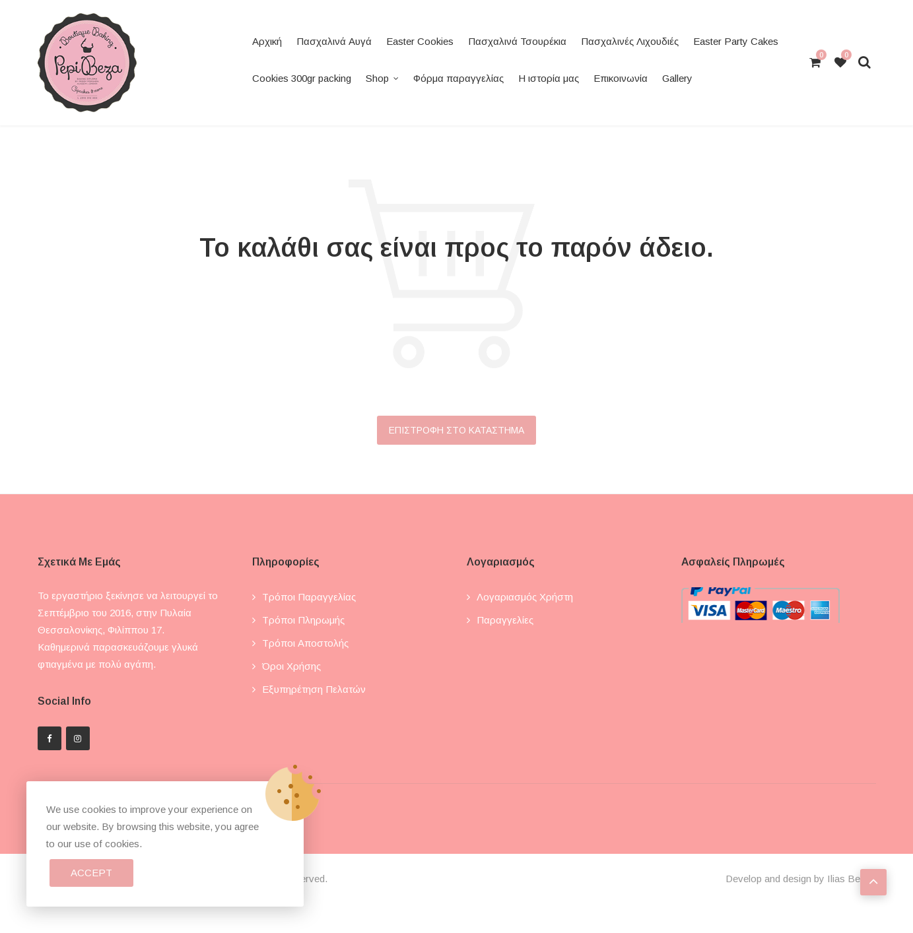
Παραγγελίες (505, 620)
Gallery (677, 78)
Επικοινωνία (620, 78)
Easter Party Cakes (735, 41)
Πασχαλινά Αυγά (334, 41)
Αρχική (267, 41)
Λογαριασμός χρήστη (525, 596)
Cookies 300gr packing (301, 78)
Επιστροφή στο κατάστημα (456, 430)
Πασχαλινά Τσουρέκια (517, 41)
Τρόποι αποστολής (305, 643)
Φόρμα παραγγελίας (458, 78)
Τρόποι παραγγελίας (309, 596)
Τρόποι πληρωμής (303, 620)
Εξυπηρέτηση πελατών (314, 689)
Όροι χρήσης (291, 666)
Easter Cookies (420, 41)
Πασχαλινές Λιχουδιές (630, 41)
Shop (377, 78)
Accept (91, 872)
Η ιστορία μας (548, 78)
